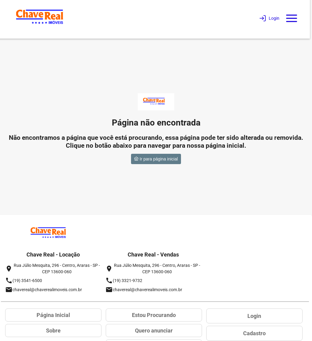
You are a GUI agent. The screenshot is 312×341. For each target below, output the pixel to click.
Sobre (53, 330)
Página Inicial (53, 315)
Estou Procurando (154, 315)
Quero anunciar (154, 330)
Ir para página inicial (156, 159)
